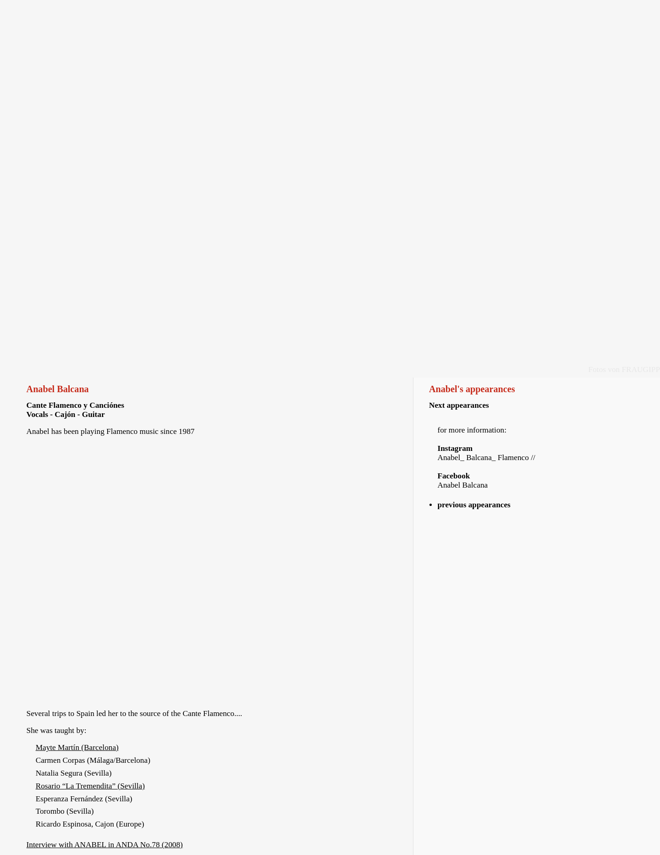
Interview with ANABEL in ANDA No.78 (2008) (105, 844)
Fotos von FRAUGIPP (624, 369)
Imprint (589, 10)
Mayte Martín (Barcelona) (77, 747)
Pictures (376, 10)
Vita (164, 10)
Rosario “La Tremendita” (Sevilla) (90, 786)
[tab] (539, 505)
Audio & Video (270, 10)
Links (482, 10)
